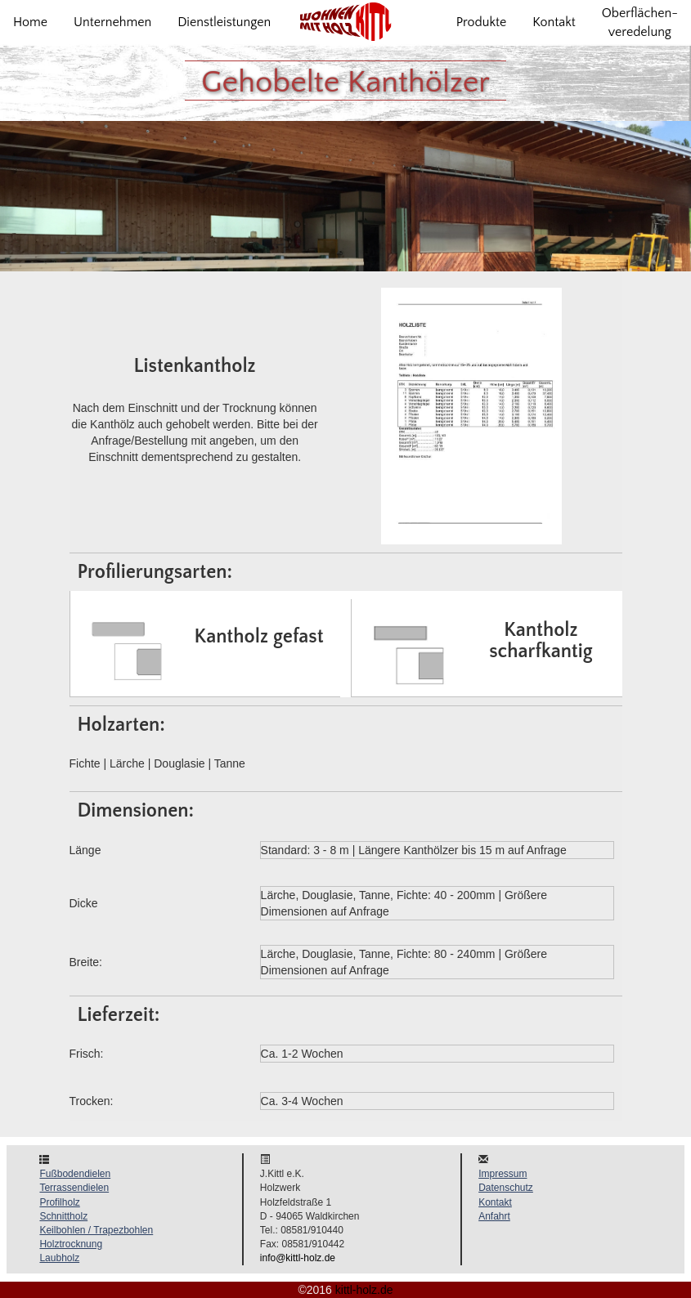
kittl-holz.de (364, 1289)
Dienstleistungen (224, 22)
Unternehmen (112, 22)
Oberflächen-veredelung (640, 22)
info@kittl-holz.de (297, 1258)
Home (30, 22)
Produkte (481, 22)
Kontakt (553, 22)
